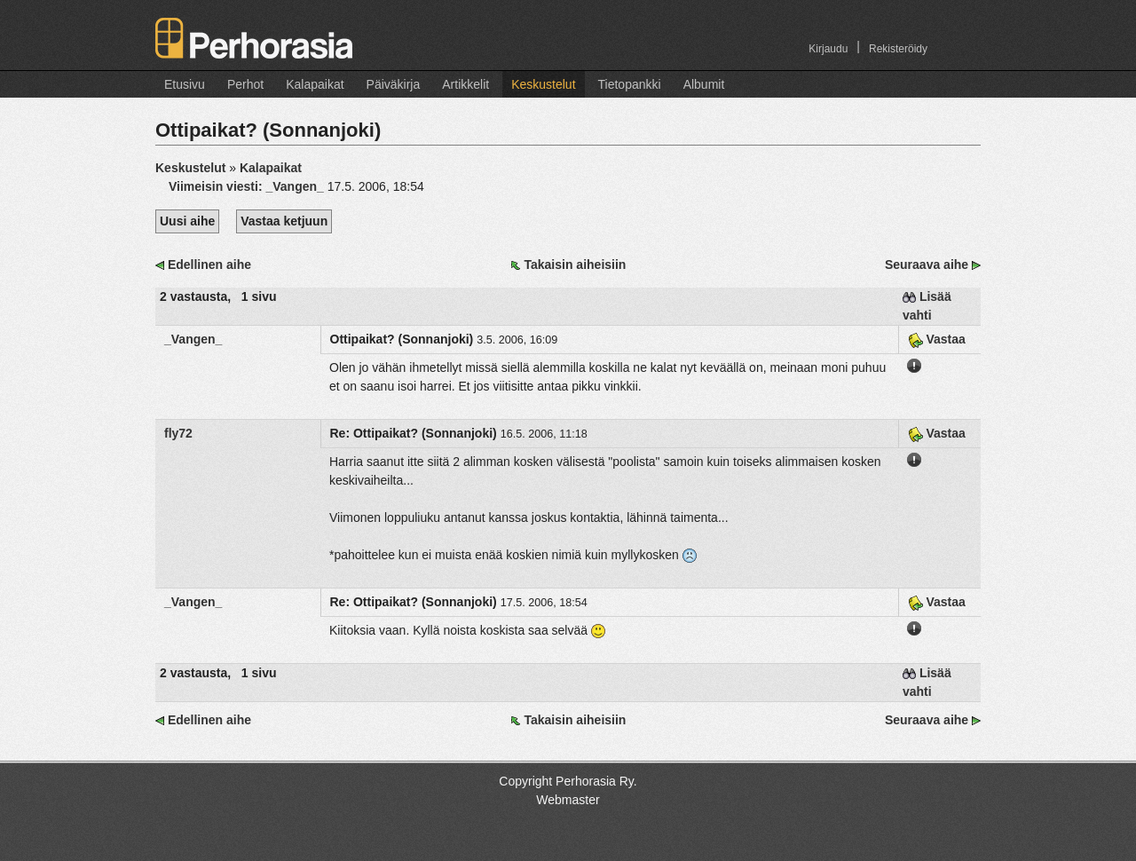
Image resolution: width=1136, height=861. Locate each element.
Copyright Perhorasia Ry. (567, 781)
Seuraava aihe (926, 264)
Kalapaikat (314, 84)
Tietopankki (629, 84)
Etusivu (184, 84)
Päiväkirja (394, 84)
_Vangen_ (193, 339)
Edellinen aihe (209, 264)
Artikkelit (465, 84)
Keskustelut (543, 84)
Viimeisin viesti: (248, 186)
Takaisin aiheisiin (575, 264)
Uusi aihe (187, 221)
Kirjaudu (828, 49)
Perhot (245, 84)
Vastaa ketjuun (284, 221)
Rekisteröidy (898, 49)
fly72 (178, 433)
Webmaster (567, 800)
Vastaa (937, 339)
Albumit (704, 84)
